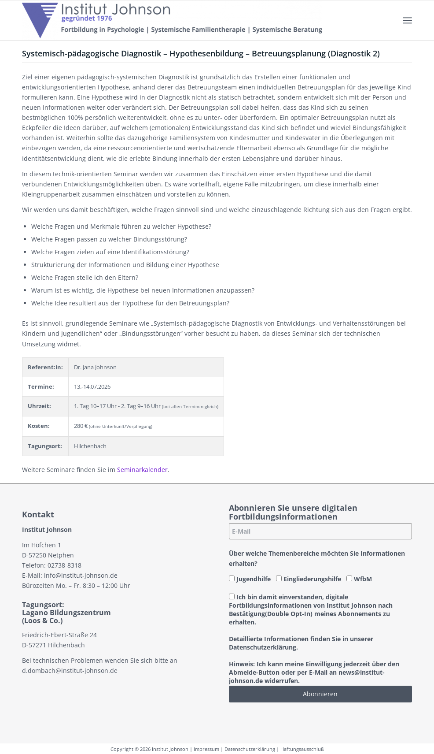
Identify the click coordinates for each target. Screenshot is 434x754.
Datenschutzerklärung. (263, 647)
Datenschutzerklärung (249, 749)
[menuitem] (407, 20)
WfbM (359, 579)
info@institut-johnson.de (81, 575)
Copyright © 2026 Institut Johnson (149, 749)
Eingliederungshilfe (308, 579)
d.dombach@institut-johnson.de (70, 670)
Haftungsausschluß (302, 749)
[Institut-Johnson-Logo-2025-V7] (172, 20)
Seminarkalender (142, 469)
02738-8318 (64, 565)
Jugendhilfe (250, 579)
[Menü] (407, 20)
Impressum (206, 749)
